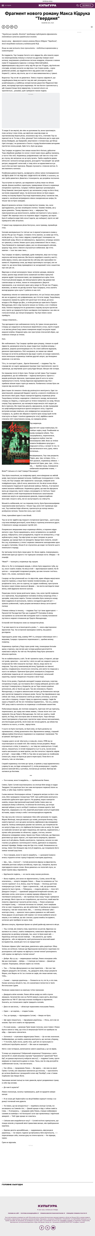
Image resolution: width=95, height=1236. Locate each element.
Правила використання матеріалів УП (52, 1213)
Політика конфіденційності (30, 1213)
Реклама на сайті (13, 1213)
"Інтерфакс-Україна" (66, 1220)
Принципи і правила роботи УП (76, 1213)
